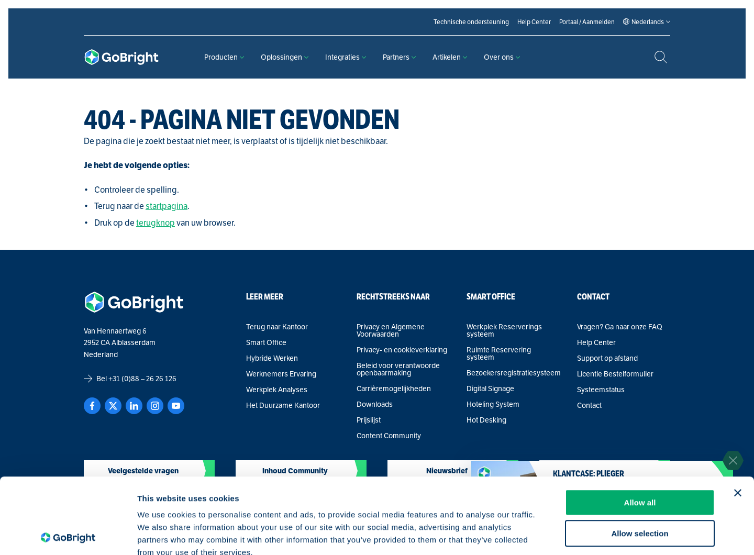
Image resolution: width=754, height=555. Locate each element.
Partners (399, 57)
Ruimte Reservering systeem (499, 353)
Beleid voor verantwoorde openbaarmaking (398, 369)
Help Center (596, 342)
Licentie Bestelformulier (615, 374)
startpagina (166, 206)
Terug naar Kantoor (277, 326)
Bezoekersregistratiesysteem (513, 372)
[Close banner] (737, 417)
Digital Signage (490, 388)
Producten (224, 57)
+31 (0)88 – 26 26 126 (142, 378)
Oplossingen (284, 57)
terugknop (155, 222)
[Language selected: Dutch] (647, 22)
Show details (549, 534)
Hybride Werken (272, 358)
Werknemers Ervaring (281, 374)
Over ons (502, 57)
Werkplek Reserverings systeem (504, 330)
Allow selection (639, 457)
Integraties (345, 57)
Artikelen (450, 57)
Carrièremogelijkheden (394, 388)
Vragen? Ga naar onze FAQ (619, 326)
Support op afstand (607, 358)
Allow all (640, 427)
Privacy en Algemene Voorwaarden (391, 330)
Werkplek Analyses (276, 389)
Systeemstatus (601, 389)
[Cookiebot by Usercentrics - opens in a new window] (68, 534)
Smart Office (266, 342)
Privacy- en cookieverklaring (402, 349)
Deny (640, 488)
